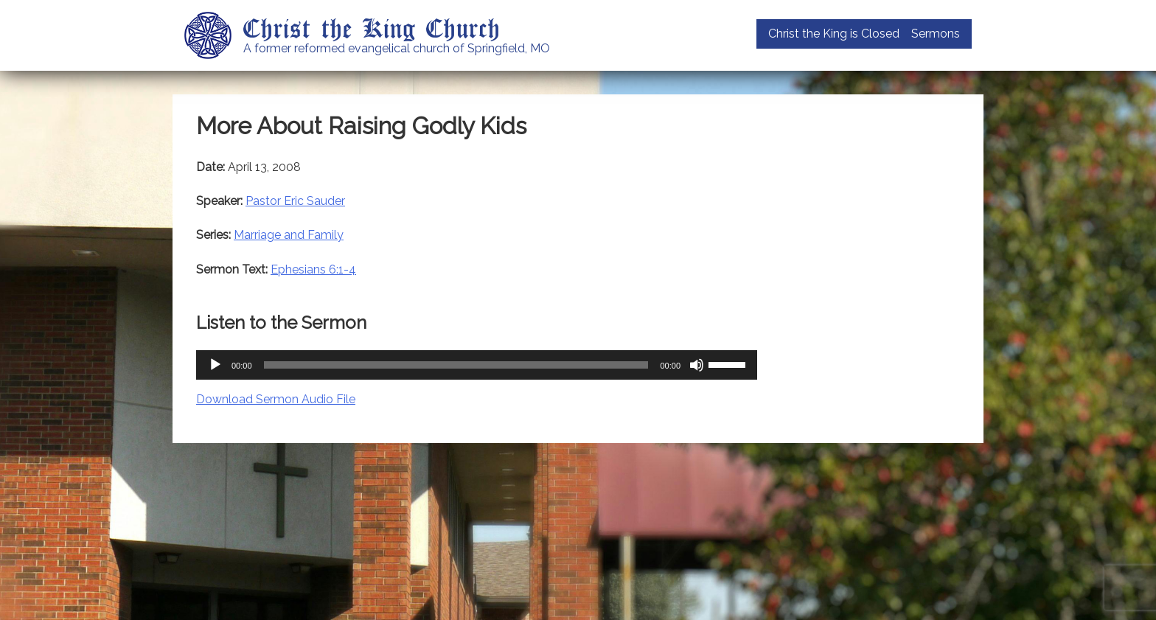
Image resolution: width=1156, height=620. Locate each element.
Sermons (935, 34)
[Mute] (696, 365)
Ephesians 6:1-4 (313, 269)
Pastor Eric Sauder (295, 201)
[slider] (456, 365)
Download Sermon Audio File (275, 399)
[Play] (215, 365)
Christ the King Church (372, 27)
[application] (476, 365)
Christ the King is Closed (833, 34)
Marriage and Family (289, 235)
